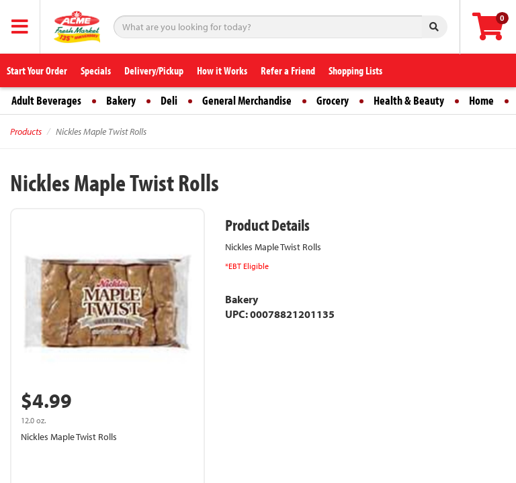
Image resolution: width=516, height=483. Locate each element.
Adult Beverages (46, 100)
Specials (96, 70)
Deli (169, 100)
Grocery (332, 100)
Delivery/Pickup (153, 70)
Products (26, 131)
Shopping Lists (355, 70)
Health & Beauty (409, 100)
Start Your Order (37, 70)
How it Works (222, 70)
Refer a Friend (288, 70)
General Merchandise (247, 100)
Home (481, 100)
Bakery (121, 100)
